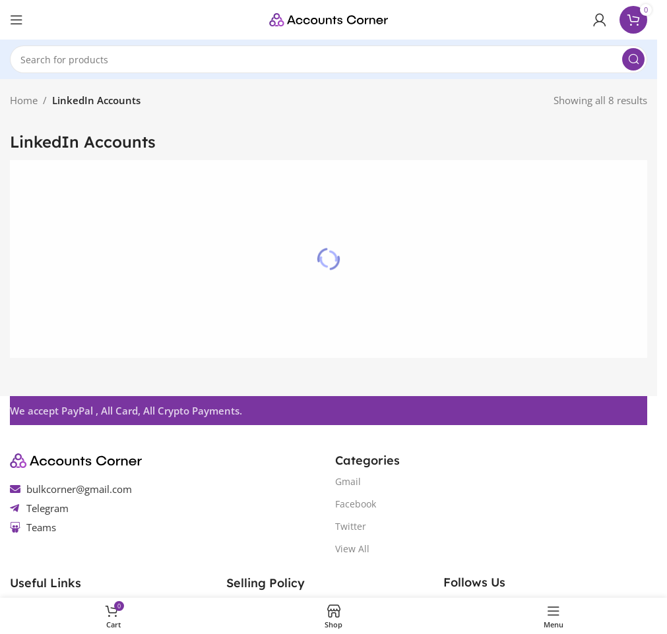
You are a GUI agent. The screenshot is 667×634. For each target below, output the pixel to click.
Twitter (350, 526)
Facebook (355, 504)
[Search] (328, 59)
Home (24, 100)
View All (352, 548)
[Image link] (76, 459)
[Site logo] (328, 18)
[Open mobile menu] (16, 20)
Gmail (348, 481)
